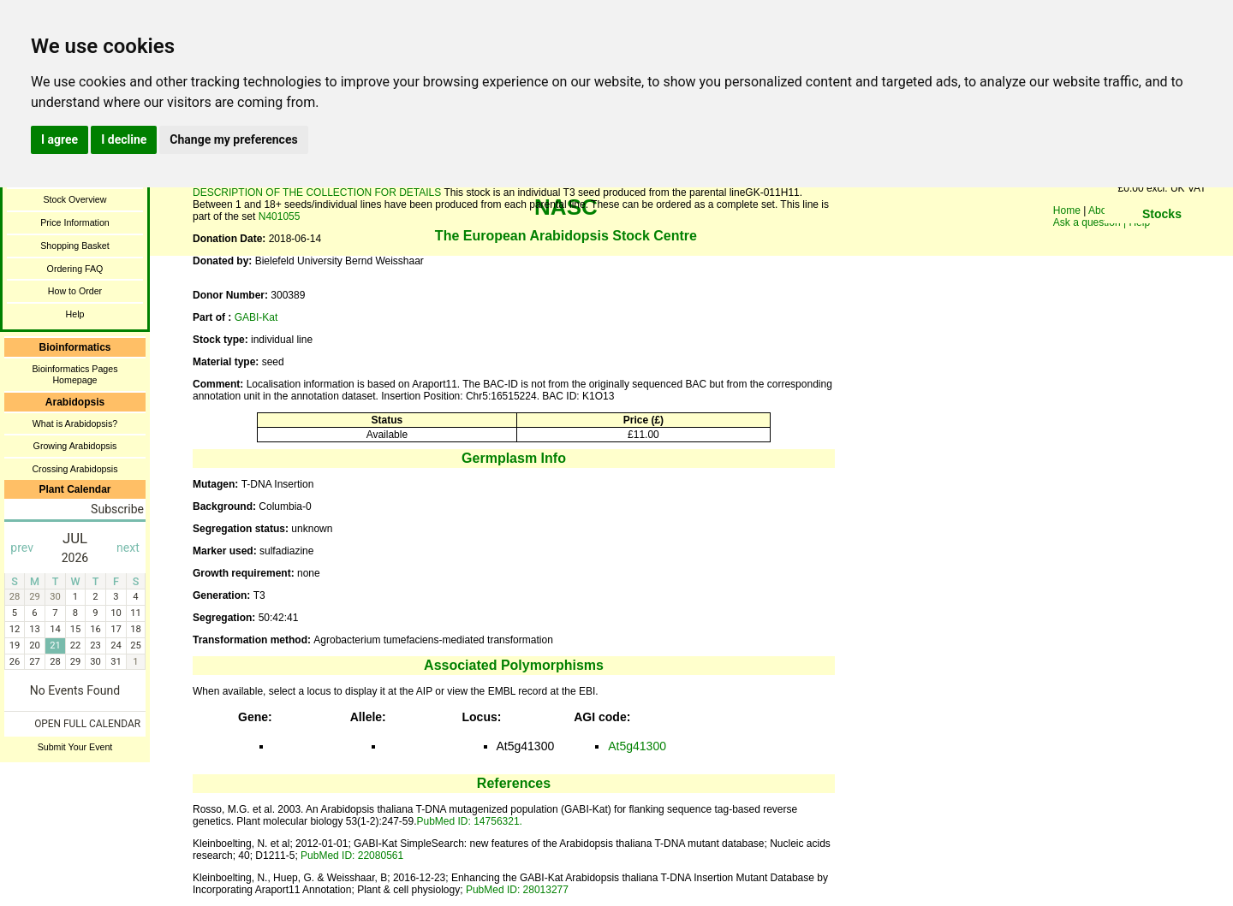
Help (75, 314)
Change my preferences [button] (233, 139)
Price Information (75, 222)
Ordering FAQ (75, 269)
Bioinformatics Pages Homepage (74, 374)
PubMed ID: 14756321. (468, 821)
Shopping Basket (75, 245)
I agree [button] (59, 139)
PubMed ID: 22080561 (352, 856)
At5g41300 (637, 746)
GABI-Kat (256, 317)
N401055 (280, 216)
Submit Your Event (75, 747)
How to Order (75, 291)
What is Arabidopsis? (75, 423)
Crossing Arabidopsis (74, 469)
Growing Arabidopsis (75, 446)
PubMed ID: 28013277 (517, 890)
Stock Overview (74, 199)
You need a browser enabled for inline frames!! (1162, 239)
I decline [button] (123, 139)
